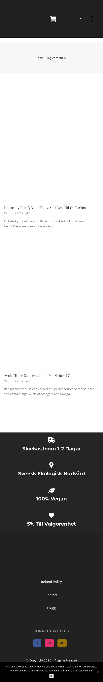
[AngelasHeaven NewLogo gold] (51, 536)
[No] (98, 672)
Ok (51, 675)
